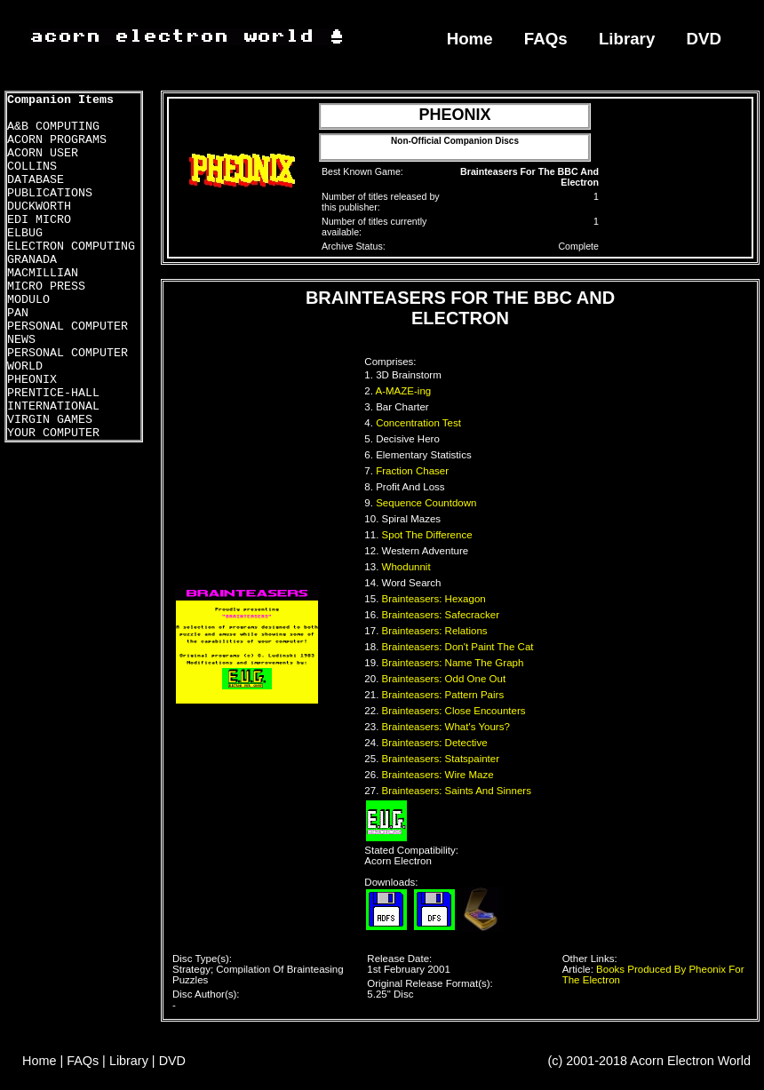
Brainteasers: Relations (436, 630)
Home (470, 38)
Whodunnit (408, 566)
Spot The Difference (428, 534)
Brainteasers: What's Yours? (447, 726)
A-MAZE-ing (405, 391)
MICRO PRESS (46, 286)
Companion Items (60, 100)
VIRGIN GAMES (49, 419)
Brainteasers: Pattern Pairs (444, 694)
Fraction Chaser (413, 470)
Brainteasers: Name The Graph (454, 662)
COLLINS (32, 166)
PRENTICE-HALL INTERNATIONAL (53, 399)
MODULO (28, 299)
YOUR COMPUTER (53, 433)
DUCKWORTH (39, 206)
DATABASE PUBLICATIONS (49, 186)
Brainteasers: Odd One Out (445, 678)
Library (627, 38)
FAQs (546, 38)
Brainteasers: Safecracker (442, 614)
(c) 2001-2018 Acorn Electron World (650, 1061)
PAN (17, 313)
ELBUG (25, 233)
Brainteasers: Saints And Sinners (458, 790)
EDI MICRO (39, 220)
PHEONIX (32, 379)
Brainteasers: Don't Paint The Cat (459, 646)
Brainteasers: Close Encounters (455, 710)
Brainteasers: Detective (436, 742)
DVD (704, 38)
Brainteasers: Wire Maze (439, 774)
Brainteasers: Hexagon (435, 598)
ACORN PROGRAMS (57, 140)
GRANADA (32, 260)
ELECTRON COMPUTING (71, 246)
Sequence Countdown (428, 502)
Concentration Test (420, 423)
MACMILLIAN (42, 273)
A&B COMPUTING (53, 126)
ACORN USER (42, 153)
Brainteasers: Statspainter (442, 758)
